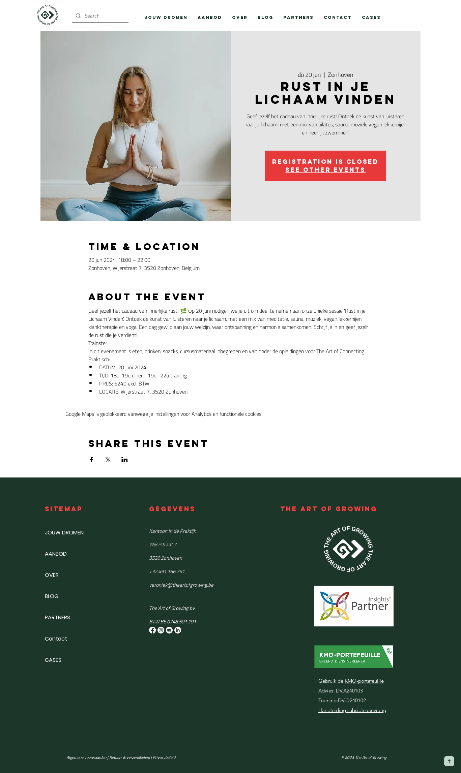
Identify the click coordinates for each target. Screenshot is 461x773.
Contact (56, 639)
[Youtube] (169, 630)
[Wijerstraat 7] (198, 544)
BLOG (52, 596)
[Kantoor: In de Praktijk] (198, 530)
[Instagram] (160, 630)
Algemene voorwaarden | (87, 757)
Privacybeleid (164, 757)
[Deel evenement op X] (108, 459)
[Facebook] (152, 630)
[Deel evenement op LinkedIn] (124, 459)
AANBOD (56, 554)
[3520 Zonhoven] (198, 557)
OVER (52, 575)
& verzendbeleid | (137, 757)
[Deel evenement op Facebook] (91, 459)
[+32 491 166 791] (198, 571)
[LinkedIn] (177, 630)
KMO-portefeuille (364, 681)
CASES (53, 660)
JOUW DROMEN (64, 532)
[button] (210, 17)
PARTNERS (57, 617)
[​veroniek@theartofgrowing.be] (198, 584)
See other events (325, 170)
